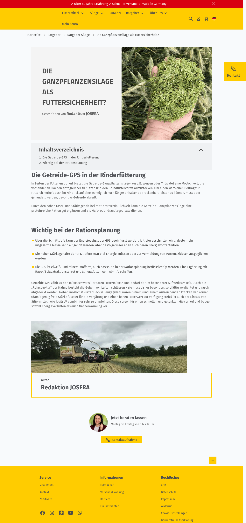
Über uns (156, 13)
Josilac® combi (66, 301)
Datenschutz (168, 492)
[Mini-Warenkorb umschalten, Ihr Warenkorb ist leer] (206, 19)
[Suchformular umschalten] (191, 19)
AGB (163, 485)
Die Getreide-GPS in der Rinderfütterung (70, 157)
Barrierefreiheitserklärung (177, 520)
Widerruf (166, 506)
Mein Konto (70, 24)
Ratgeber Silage (75, 35)
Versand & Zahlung (112, 492)
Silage (94, 13)
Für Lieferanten (109, 506)
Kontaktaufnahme (121, 440)
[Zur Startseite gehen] (41, 18)
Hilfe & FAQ (107, 485)
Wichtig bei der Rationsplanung (64, 163)
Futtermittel (70, 13)
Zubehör (115, 13)
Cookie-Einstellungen (174, 513)
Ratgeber (132, 13)
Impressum (168, 499)
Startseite (34, 35)
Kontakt (44, 492)
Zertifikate (45, 499)
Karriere (105, 499)
